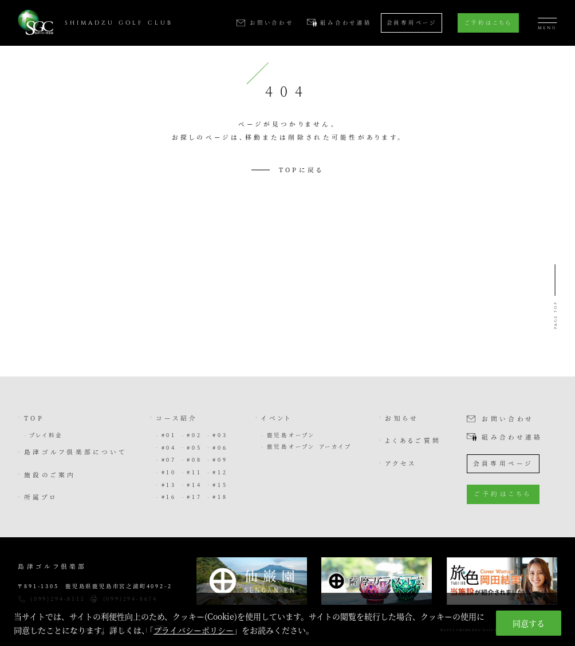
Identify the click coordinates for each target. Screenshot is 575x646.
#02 (194, 435)
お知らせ (402, 418)
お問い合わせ (508, 419)
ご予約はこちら (488, 22)
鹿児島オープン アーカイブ (309, 446)
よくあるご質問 (413, 440)
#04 (169, 447)
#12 (219, 472)
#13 (169, 485)
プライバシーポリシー (193, 630)
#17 (194, 497)
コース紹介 (177, 418)
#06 (219, 447)
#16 (169, 497)
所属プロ (41, 497)
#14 (194, 485)
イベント (276, 418)
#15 (219, 485)
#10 (169, 472)
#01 (169, 435)
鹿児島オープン (291, 435)
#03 (219, 435)
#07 (169, 459)
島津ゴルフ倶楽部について (75, 451)
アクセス (400, 463)
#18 (219, 497)
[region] (287, 619)
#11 (194, 472)
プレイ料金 (46, 435)
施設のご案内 (50, 474)
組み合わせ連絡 (512, 437)
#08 (194, 459)
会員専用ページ (411, 22)
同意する (529, 623)
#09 (219, 459)
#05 (194, 447)
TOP (34, 418)
